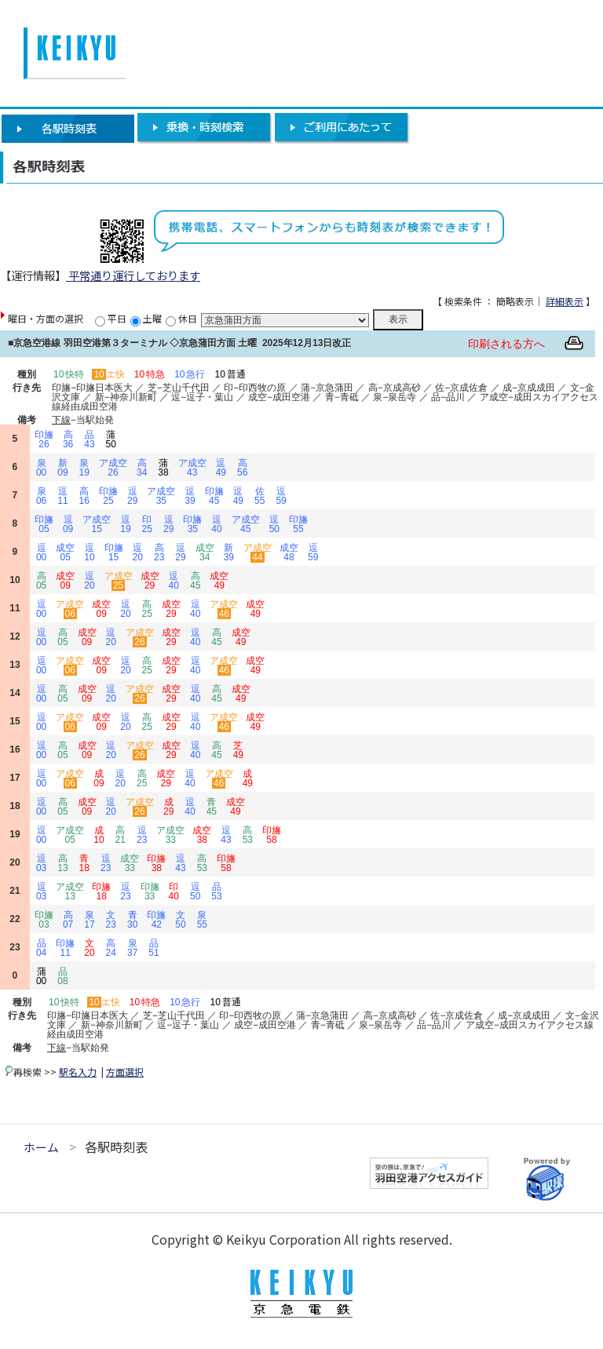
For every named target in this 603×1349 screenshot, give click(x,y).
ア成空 (113, 468)
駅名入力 (78, 1071)
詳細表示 (564, 301)
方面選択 (125, 1071)
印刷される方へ (506, 343)
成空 (65, 552)
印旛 (44, 439)
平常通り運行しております (133, 275)
